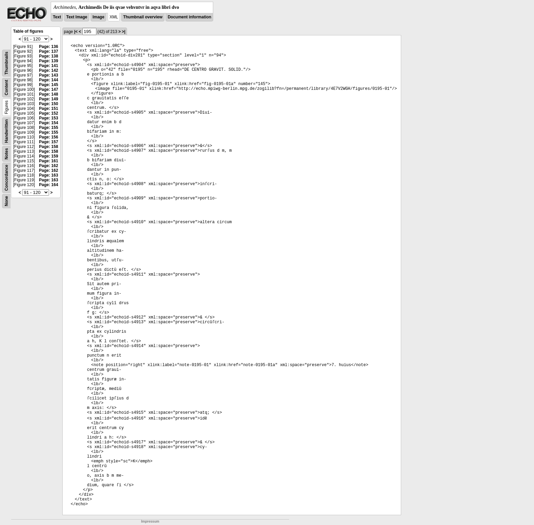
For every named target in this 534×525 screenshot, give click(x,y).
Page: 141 (48, 65)
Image (99, 17)
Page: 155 (48, 127)
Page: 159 (48, 156)
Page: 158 (48, 146)
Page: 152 (48, 113)
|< (76, 31)
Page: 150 (48, 103)
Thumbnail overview (142, 17)
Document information (189, 17)
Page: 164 (48, 184)
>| (123, 31)
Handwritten (6, 131)
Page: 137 (48, 51)
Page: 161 (48, 161)
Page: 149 (48, 99)
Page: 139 (48, 61)
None (6, 201)
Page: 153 (48, 118)
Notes (6, 153)
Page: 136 (48, 46)
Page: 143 (48, 75)
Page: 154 (48, 122)
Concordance (6, 178)
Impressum (150, 521)
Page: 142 (48, 70)
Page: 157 (48, 142)
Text (57, 17)
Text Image (76, 17)
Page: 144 (48, 80)
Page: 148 (48, 94)
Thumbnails (6, 63)
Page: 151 (48, 108)
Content (6, 87)
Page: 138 (48, 56)
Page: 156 (48, 137)
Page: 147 (48, 89)
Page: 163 (48, 175)
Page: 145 (48, 84)
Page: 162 (48, 165)
